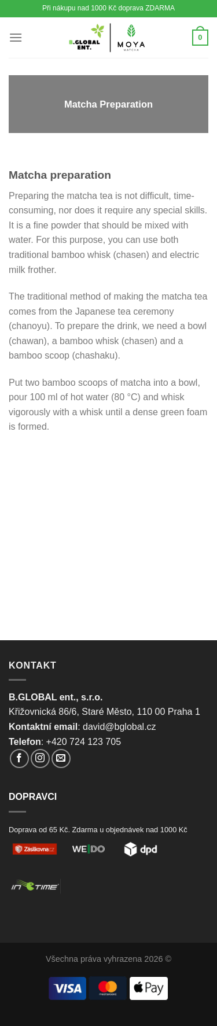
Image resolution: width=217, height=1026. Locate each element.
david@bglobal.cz (119, 727)
